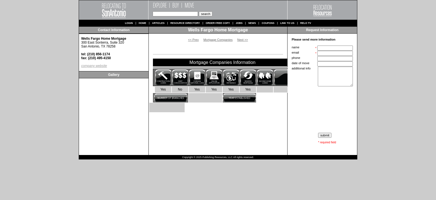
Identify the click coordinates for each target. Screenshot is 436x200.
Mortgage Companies (217, 39)
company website (94, 66)
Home (142, 23)
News (252, 23)
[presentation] (323, 110)
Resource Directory (185, 23)
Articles (158, 23)
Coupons (268, 23)
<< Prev (193, 39)
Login (129, 23)
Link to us (287, 23)
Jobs (239, 23)
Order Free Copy (218, 23)
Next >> (242, 39)
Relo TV (305, 23)
